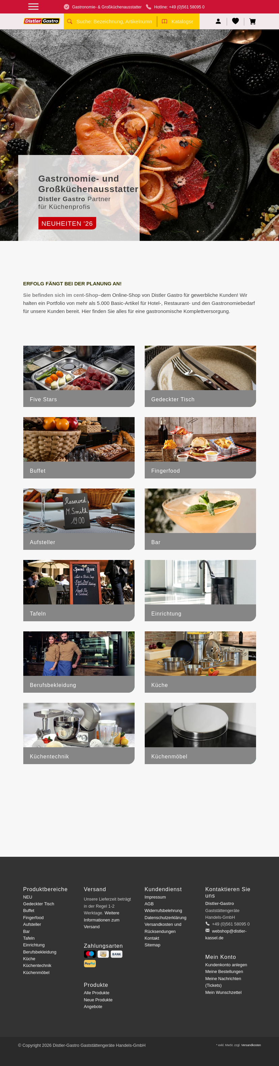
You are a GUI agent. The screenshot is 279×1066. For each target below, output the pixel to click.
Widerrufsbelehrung (163, 910)
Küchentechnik (37, 965)
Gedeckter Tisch (38, 903)
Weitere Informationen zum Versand (102, 919)
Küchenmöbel (36, 972)
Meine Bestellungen (224, 971)
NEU (27, 897)
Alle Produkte (97, 992)
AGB (149, 903)
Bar (26, 931)
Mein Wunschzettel (223, 992)
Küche (29, 958)
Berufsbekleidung (40, 951)
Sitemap (153, 944)
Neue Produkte (98, 999)
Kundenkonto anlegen (226, 964)
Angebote (93, 1006)
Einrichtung (34, 944)
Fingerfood (33, 917)
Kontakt (152, 938)
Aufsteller (32, 924)
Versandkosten (251, 1045)
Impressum (155, 897)
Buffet (28, 910)
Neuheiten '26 (67, 223)
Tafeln (29, 938)
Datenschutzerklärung (166, 917)
